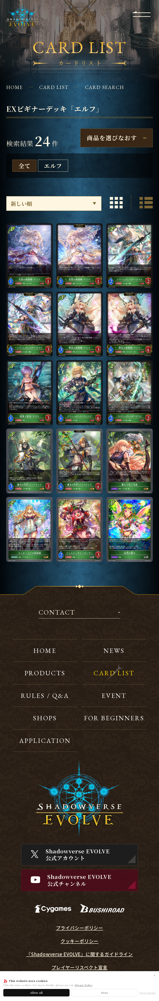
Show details (147, 992)
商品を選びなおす (112, 138)
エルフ (53, 166)
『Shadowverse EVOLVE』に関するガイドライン (79, 954)
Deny (104, 992)
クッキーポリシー (79, 941)
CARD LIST (53, 87)
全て (24, 166)
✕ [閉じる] (154, 975)
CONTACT (57, 613)
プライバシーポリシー (79, 927)
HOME (14, 87)
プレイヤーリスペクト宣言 (79, 967)
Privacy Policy (83, 985)
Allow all (36, 992)
